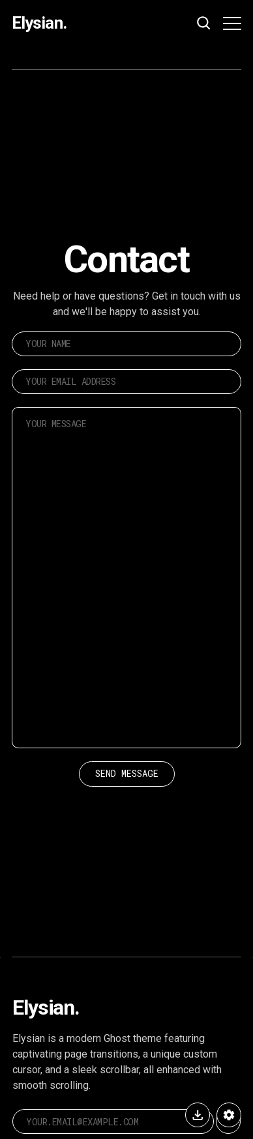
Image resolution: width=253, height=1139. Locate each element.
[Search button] (204, 23)
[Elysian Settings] (228, 1115)
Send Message (126, 773)
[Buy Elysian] (197, 1115)
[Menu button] (232, 23)
